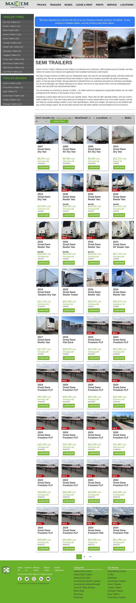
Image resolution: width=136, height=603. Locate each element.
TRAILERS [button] (55, 10)
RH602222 (66, 544)
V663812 (91, 306)
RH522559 (91, 402)
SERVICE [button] (112, 10)
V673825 (40, 354)
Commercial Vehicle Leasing (87, 581)
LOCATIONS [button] (126, 10)
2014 (48, 197)
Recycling (78, 594)
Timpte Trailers (114, 587)
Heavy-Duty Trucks (83, 571)
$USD (101, 2)
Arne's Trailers (114, 584)
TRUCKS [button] (41, 10)
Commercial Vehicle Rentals (87, 584)
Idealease (112, 578)
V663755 (91, 211)
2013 (123, 149)
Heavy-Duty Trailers (83, 574)
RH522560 (41, 449)
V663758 (66, 259)
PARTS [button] (99, 10)
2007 (48, 149)
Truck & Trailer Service (84, 587)
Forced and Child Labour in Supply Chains (35, 574)
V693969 (66, 354)
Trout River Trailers (116, 597)
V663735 (40, 259)
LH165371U (117, 449)
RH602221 (41, 544)
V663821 (116, 306)
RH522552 (116, 402)
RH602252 (41, 402)
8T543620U (67, 163)
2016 (73, 197)
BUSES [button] (68, 10)
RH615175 (116, 544)
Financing (78, 597)
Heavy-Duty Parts (82, 578)
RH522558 (66, 402)
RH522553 (66, 449)
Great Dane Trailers (117, 581)
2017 (48, 340)
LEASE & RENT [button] (84, 10)
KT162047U (41, 306)
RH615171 (91, 544)
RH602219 (91, 497)
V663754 (91, 259)
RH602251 (116, 354)
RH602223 (41, 497)
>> (90, 557)
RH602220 (116, 497)
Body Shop (79, 591)
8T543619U (92, 163)
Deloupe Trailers (115, 591)
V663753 (116, 211)
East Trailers (113, 594)
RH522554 (91, 449)
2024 (98, 340)
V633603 (116, 259)
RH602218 (66, 497)
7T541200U (41, 163)
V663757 (66, 211)
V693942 (66, 306)
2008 (73, 149)
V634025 (116, 163)
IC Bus (111, 574)
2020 (123, 435)
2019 (48, 292)
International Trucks (117, 571)
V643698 (40, 211)
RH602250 (91, 354)
